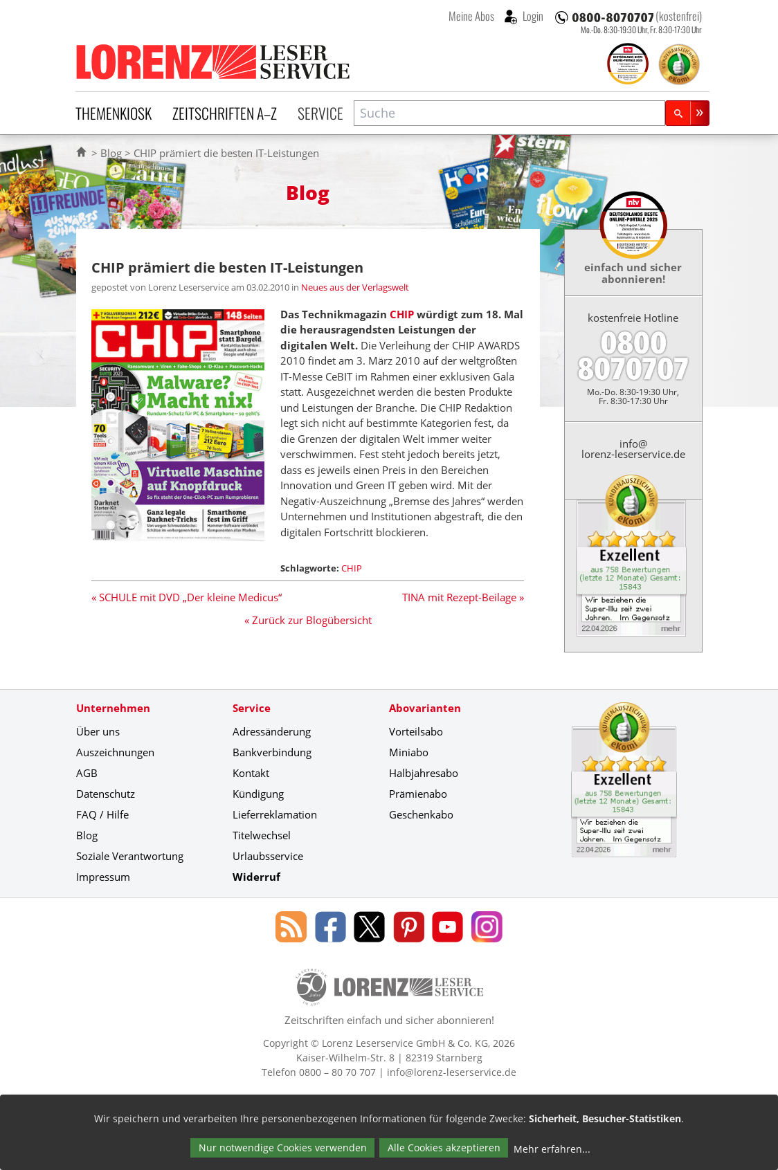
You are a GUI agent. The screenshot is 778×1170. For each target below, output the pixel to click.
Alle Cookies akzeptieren (444, 1147)
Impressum (103, 877)
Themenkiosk (113, 113)
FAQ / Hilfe (102, 814)
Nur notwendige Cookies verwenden (283, 1147)
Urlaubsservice (268, 856)
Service (320, 113)
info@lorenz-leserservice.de (633, 449)
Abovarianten (425, 708)
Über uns (98, 731)
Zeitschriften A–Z (224, 113)
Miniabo (408, 752)
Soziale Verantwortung (129, 856)
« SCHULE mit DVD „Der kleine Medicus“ (186, 597)
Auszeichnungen (115, 752)
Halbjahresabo (423, 773)
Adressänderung (272, 731)
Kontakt (251, 773)
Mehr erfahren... (552, 1148)
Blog (111, 153)
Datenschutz (105, 794)
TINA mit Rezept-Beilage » (463, 597)
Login (532, 16)
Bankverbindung (272, 752)
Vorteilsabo (416, 731)
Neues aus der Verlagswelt (355, 287)
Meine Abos (471, 16)
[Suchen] (687, 113)
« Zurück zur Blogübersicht (308, 620)
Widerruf (256, 877)
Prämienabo (418, 794)
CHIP (402, 314)
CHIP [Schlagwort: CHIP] (351, 568)
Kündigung (258, 794)
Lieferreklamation (275, 814)
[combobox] (509, 113)
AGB (87, 773)
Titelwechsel (262, 835)
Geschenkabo (421, 814)
